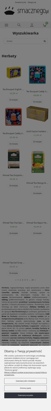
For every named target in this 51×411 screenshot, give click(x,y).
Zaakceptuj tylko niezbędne (25, 381)
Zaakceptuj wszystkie (25, 395)
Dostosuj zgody (25, 388)
